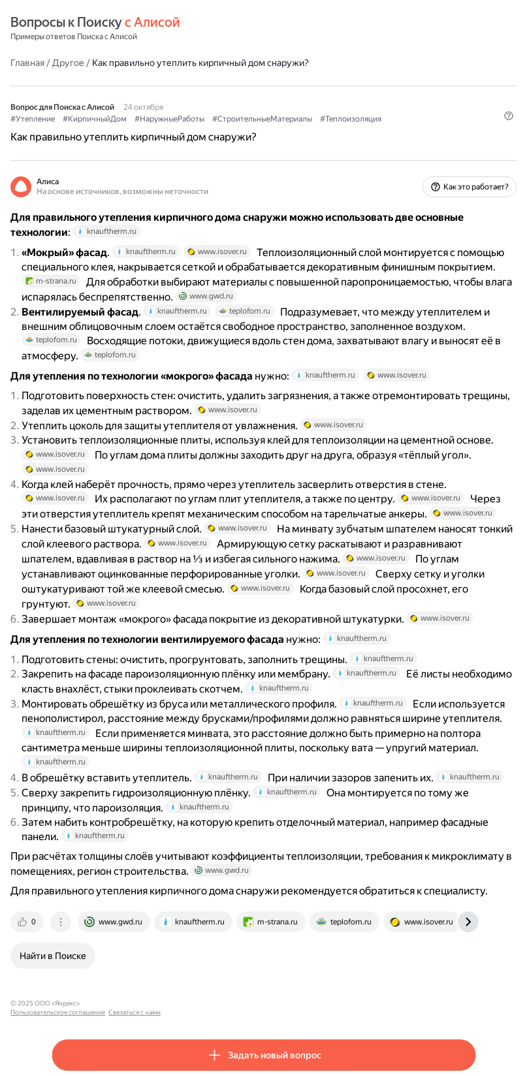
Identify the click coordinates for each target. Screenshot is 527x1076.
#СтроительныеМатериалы (262, 118)
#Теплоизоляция (350, 118)
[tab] (28, 921)
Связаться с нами (210, 1003)
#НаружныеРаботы (169, 118)
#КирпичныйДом (95, 118)
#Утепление (32, 118)
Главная (27, 62)
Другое (68, 62)
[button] (509, 115)
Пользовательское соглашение (133, 1003)
